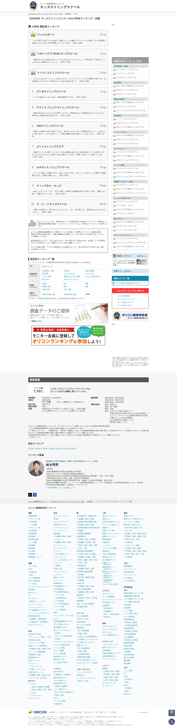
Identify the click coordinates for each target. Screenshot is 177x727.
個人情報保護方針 (76, 712)
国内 (57, 695)
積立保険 (127, 663)
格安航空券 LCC (60, 683)
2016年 (73, 449)
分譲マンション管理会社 (37, 646)
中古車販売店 (59, 589)
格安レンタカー (60, 577)
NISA (30, 569)
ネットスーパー (60, 545)
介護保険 (127, 652)
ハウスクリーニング (61, 528)
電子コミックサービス (62, 630)
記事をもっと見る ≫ (122, 271)
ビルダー (33, 684)
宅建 (80, 634)
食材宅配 (57, 534)
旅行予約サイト (60, 672)
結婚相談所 (106, 650)
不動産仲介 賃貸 (34, 655)
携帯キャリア (129, 516)
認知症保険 (128, 646)
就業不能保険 (129, 643)
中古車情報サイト (60, 586)
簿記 (85, 634)
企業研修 (105, 605)
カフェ (56, 618)
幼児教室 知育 (82, 607)
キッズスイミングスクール (86, 678)
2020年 (45, 449)
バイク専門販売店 (62, 604)
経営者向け (108, 608)
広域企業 (128, 542)
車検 (55, 613)
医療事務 (85, 631)
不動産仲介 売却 (34, 634)
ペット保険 (32, 542)
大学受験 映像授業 (84, 534)
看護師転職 (106, 539)
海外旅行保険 (33, 539)
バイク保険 (32, 525)
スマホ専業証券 (34, 578)
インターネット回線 (131, 545)
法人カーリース (108, 594)
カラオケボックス (109, 683)
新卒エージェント (109, 572)
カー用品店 (128, 578)
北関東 (40, 687)
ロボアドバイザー (35, 625)
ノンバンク (41, 601)
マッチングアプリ (109, 659)
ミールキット (59, 539)
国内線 (57, 686)
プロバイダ (128, 531)
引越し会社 (58, 569)
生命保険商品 (129, 628)
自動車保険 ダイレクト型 (133, 593)
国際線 (64, 686)
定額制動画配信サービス (63, 621)
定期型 (135, 622)
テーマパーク (107, 686)
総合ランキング (47, 266)
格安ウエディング (109, 647)
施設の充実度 (89, 271)
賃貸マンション (34, 660)
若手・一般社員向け (112, 614)
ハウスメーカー (36, 695)
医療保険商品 (129, 619)
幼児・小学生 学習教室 (85, 604)
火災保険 (31, 536)
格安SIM (128, 528)
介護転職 (105, 542)
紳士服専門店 (129, 572)
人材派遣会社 (107, 581)
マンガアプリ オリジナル (63, 642)
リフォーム (32, 663)
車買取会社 (58, 583)
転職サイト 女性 (108, 531)
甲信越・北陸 (46, 286)
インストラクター (69, 273)
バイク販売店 (59, 601)
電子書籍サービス (60, 627)
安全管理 (45, 273)
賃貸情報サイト (34, 657)
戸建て (42, 637)
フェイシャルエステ (110, 629)
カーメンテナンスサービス (64, 615)
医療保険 (31, 548)
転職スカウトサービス (111, 534)
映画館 (105, 668)
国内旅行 (58, 675)
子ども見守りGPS (125, 305)
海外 (62, 695)
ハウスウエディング (110, 644)
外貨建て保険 (129, 649)
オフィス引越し (60, 648)
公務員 (81, 642)
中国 (144, 536)
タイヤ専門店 (129, 581)
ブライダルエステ (109, 626)
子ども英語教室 (124, 296)
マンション (34, 637)
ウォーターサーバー (61, 516)
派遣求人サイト (108, 557)
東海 (65, 286)
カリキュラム (89, 273)
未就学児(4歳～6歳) (70, 294)
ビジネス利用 (60, 701)
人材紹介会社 (107, 576)
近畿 (86, 286)
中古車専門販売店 (62, 592)
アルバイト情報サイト (111, 525)
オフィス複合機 (60, 654)
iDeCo (126, 685)
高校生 (81, 598)
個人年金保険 (129, 657)
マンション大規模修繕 (36, 652)
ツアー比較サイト (60, 689)
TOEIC (81, 637)
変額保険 (127, 660)
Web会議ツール (108, 602)
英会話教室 (81, 622)
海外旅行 (67, 675)
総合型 (57, 633)
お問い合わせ (88, 712)
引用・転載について (101, 712)
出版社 (57, 639)
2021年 (38, 449)
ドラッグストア (130, 569)
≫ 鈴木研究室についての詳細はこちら (61, 488)
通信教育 (80, 595)
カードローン (33, 598)
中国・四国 (46, 289)
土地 (49, 637)
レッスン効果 (46, 276)
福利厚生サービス (60, 656)
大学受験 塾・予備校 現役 (87, 516)
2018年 (59, 449)
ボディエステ (107, 632)
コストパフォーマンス (71, 279)
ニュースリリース (62, 712)
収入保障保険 (130, 634)
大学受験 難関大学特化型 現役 (88, 528)
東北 (65, 283)
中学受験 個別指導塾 (85, 572)
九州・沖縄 (67, 289)
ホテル (56, 698)
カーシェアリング (60, 572)
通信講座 (80, 628)
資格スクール (82, 645)
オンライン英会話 (83, 625)
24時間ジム (81, 675)
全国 (116, 680)
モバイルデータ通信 (131, 522)
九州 (49, 649)
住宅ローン (32, 593)
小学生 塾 (80, 583)
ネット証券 (32, 566)
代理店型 (33, 522)
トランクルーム (60, 557)
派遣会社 (105, 551)
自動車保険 (32, 516)
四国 (127, 539)
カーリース (58, 580)
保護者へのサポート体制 (72, 276)
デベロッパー (35, 698)
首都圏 (32, 649)
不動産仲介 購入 (34, 640)
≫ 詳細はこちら (34, 437)
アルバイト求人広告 (110, 584)
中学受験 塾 (81, 566)
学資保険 (31, 554)
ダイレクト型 (35, 519)
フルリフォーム (36, 666)
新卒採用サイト (108, 568)
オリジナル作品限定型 (64, 636)
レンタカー (58, 574)
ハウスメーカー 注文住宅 (37, 678)
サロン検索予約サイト (111, 635)
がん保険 (31, 551)
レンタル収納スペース (64, 560)
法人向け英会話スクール (86, 660)
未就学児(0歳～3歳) (48, 294)
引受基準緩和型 (131, 625)
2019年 (52, 449)
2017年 (66, 449)
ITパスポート (90, 642)
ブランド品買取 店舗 (62, 645)
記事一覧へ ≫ (141, 256)
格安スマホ (138, 528)
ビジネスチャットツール (111, 599)
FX (29, 595)
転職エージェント (109, 536)
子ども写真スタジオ (125, 302)
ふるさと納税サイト (61, 554)
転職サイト (106, 528)
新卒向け (107, 617)
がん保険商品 (129, 637)
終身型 (128, 622)
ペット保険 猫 (129, 616)
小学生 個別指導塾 (84, 589)
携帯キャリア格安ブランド (134, 519)
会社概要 (52, 712)
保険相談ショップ (35, 557)
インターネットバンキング (38, 587)
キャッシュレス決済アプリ (38, 613)
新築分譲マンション (36, 672)
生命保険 (31, 545)
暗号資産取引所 (34, 616)
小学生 (94, 598)
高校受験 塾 (81, 536)
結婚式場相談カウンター (111, 653)
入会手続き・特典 (48, 271)
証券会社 (33, 572)
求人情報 (113, 712)
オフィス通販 (59, 651)
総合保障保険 (129, 655)
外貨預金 (31, 590)
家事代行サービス (60, 525)
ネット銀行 (32, 584)
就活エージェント (109, 516)
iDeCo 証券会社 (34, 581)
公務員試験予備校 (83, 657)
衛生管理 (67, 271)
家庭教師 (80, 601)
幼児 (80, 619)
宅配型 (57, 566)
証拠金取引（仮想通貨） (39, 622)
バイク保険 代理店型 (132, 602)
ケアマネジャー (93, 639)
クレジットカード (35, 604)
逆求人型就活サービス (111, 522)
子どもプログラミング (126, 299)
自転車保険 (32, 534)
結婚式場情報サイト (110, 656)
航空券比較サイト (60, 678)
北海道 (44, 283)
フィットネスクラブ (84, 672)
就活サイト (106, 519)
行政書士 (81, 639)
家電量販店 (128, 566)
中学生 (87, 598)
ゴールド (43, 610)
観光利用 (58, 704)
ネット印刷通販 (108, 597)
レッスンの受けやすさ (92, 276)
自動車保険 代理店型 (132, 596)
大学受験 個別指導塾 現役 (87, 522)
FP (79, 631)
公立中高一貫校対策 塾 (85, 577)
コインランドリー (60, 531)
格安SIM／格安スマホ (132, 525)
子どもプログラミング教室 (87, 663)
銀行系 (32, 601)
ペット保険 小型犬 (131, 614)
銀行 (31, 575)
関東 (86, 283)
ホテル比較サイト (60, 680)
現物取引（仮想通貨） (38, 619)
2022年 (31, 449)
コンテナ (58, 563)
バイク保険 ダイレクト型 (133, 599)
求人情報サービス (109, 560)
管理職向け (108, 611)
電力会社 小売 (59, 659)
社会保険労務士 (91, 637)
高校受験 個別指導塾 (85, 551)
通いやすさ (46, 279)
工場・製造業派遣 (109, 554)
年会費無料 (34, 610)
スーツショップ (130, 575)
